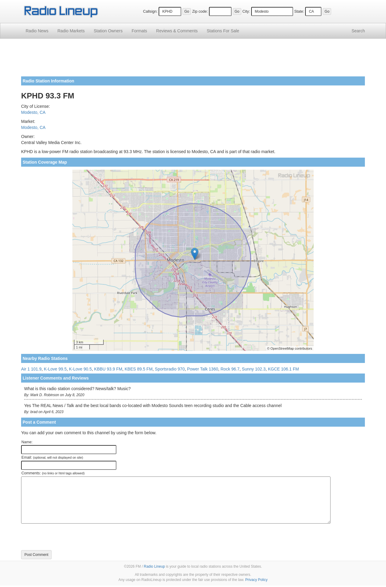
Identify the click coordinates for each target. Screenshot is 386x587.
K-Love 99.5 (55, 369)
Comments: (52, 473)
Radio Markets (70, 30)
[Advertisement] (193, 59)
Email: (52, 457)
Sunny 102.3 (254, 369)
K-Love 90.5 (80, 369)
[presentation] (67, 537)
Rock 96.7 (229, 369)
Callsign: (150, 11)
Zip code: (200, 11)
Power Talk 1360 (202, 369)
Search (358, 30)
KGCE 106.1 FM (283, 369)
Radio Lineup (154, 566)
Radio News (37, 30)
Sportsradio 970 (170, 369)
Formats (139, 30)
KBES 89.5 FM (139, 369)
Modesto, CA (33, 112)
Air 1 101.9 (31, 369)
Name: (27, 442)
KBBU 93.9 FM (108, 369)
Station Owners (108, 30)
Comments (177, 30)
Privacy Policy (256, 580)
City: (246, 11)
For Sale (223, 30)
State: (299, 11)
